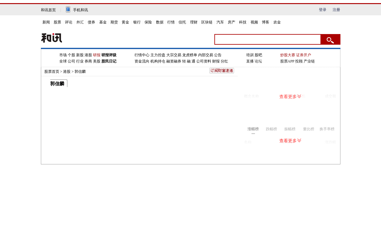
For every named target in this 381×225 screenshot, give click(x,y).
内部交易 (205, 55)
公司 (71, 61)
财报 (216, 61)
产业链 (309, 61)
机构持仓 (157, 61)
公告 (218, 55)
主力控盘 (157, 55)
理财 (194, 22)
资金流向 (141, 61)
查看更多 (290, 96)
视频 (254, 22)
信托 (182, 22)
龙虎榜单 (189, 55)
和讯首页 (48, 10)
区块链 (206, 22)
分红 (224, 61)
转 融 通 (188, 61)
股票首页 (51, 71)
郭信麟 (80, 71)
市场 (63, 55)
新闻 (46, 22)
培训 (250, 55)
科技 (243, 22)
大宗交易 (173, 55)
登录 (322, 10)
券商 (88, 61)
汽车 (220, 22)
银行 (137, 22)
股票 (57, 22)
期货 (114, 22)
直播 (250, 61)
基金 (103, 22)
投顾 (299, 61)
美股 (96, 61)
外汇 (80, 22)
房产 (231, 22)
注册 (336, 10)
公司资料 (203, 61)
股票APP (287, 61)
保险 (148, 22)
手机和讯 (80, 10)
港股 (88, 55)
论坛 (258, 61)
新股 (80, 55)
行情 (171, 22)
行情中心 (141, 55)
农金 (277, 22)
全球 (63, 61)
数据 (160, 22)
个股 (71, 55)
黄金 (125, 22)
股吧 (258, 55)
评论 (68, 22)
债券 (91, 22)
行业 (80, 61)
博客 (265, 22)
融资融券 (173, 61)
